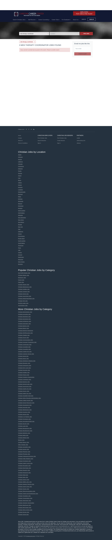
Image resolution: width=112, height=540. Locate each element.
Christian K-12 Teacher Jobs (25, 416)
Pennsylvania (21, 236)
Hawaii (19, 175)
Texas (19, 248)
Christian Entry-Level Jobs (24, 367)
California (20, 161)
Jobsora (79, 143)
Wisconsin (20, 259)
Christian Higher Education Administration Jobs (29, 398)
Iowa (19, 178)
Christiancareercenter (30, 536)
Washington (21, 257)
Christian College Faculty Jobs (25, 400)
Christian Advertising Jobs (24, 316)
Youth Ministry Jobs (23, 305)
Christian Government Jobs (24, 386)
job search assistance (68, 527)
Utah (19, 250)
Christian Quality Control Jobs (25, 463)
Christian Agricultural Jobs (24, 319)
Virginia (20, 252)
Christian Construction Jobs (24, 344)
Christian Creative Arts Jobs (25, 351)
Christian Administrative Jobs (25, 312)
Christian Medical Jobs (23, 437)
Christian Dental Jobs (23, 356)
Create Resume (61, 140)
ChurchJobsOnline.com (64, 526)
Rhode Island (21, 238)
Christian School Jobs (23, 294)
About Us (20, 140)
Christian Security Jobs (23, 423)
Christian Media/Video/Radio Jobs (26, 298)
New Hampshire (22, 217)
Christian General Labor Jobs (25, 384)
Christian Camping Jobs (24, 291)
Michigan (20, 199)
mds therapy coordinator (26, 41)
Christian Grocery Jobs (23, 391)
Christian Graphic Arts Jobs (24, 388)
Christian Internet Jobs (23, 414)
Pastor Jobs (21, 282)
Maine (19, 196)
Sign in (84, 19)
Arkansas (20, 157)
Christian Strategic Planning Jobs (26, 484)
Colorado (20, 164)
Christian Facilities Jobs (24, 289)
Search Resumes (42, 140)
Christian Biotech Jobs (23, 328)
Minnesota (20, 201)
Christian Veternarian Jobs (24, 500)
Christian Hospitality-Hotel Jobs (25, 395)
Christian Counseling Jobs (24, 349)
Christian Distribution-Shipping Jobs (26, 361)
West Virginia (21, 261)
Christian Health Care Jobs (24, 393)
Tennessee (20, 245)
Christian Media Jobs (23, 435)
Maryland (20, 194)
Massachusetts (21, 192)
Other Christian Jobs (23, 444)
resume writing (58, 527)
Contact (20, 138)
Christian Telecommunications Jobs (26, 491)
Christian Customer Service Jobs (26, 354)
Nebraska (20, 215)
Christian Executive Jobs (24, 370)
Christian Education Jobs (24, 363)
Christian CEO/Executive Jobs (25, 333)
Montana (20, 208)
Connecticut (21, 166)
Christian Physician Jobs (24, 454)
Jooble (78, 138)
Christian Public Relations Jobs (25, 458)
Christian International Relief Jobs (26, 421)
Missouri (20, 203)
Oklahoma (20, 231)
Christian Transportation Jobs (25, 498)
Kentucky (20, 187)
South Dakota (21, 243)
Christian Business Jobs (24, 381)
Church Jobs (21, 280)
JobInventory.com (81, 140)
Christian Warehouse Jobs (24, 505)
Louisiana (20, 189)
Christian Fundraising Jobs (24, 379)
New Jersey (21, 220)
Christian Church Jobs (23, 337)
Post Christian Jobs (42, 138)
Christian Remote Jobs (23, 512)
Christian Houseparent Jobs (25, 405)
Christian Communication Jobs (25, 340)
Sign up (91, 19)
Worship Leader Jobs (23, 303)
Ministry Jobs (21, 440)
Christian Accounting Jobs (24, 314)
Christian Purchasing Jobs (24, 419)
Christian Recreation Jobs (24, 465)
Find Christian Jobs (61, 138)
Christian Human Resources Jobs (26, 402)
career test (52, 527)
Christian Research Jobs (24, 470)
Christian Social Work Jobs (24, 296)
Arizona (20, 159)
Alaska (19, 154)
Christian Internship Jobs (24, 407)
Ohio (19, 229)
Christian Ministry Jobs (23, 275)
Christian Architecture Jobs (24, 321)
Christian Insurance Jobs (24, 412)
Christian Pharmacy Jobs (24, 451)
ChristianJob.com (53, 526)
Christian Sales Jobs (23, 477)
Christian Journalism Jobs (24, 447)
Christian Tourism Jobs (23, 489)
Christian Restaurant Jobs (24, 472)
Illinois (19, 180)
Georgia (20, 173)
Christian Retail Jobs (23, 475)
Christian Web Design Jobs (24, 507)
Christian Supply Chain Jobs (25, 486)
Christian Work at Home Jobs (25, 510)
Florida (19, 171)
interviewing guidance (81, 527)
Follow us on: (21, 129)
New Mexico (21, 222)
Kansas (20, 185)
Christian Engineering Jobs (24, 365)
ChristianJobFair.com (78, 526)
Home (19, 135)
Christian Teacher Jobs (23, 284)
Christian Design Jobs (23, 358)
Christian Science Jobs (23, 479)
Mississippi (20, 206)
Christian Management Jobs (25, 428)
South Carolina (21, 241)
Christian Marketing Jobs (24, 433)
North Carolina (21, 210)
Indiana (20, 182)
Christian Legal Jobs (23, 426)
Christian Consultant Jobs (24, 347)
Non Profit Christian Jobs (24, 273)
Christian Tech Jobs (23, 301)
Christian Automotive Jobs (24, 323)
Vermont (20, 254)
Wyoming (20, 264)
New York (20, 227)
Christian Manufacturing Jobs (25, 430)
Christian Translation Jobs (24, 496)
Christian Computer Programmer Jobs (27, 342)
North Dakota (21, 213)
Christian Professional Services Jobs (27, 456)
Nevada (20, 224)
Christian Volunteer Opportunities (26, 503)
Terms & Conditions (23, 143)
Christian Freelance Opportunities (26, 377)
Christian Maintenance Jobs (25, 287)
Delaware (20, 168)
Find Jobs (86, 33)
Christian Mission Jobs (23, 442)
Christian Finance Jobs (23, 374)
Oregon (20, 234)
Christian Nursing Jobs (23, 449)
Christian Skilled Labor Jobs (25, 482)
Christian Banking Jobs (23, 326)
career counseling (42, 527)
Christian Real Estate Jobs (24, 468)
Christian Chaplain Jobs (24, 335)
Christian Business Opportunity (25, 330)
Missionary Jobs (22, 277)
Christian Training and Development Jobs (28, 493)
